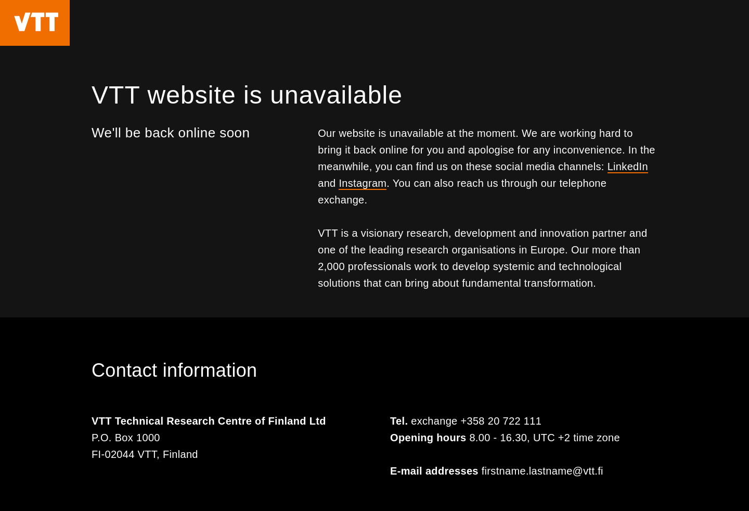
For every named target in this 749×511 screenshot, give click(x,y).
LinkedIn (628, 166)
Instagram (362, 183)
